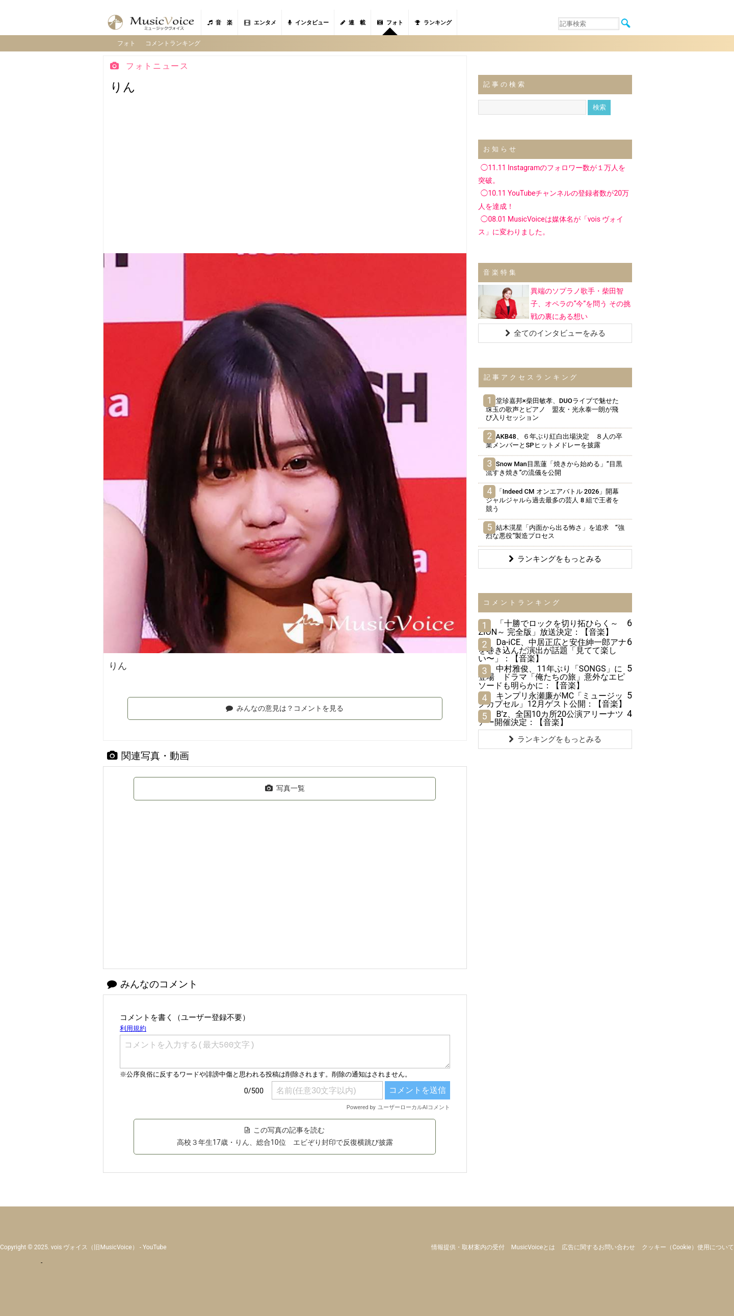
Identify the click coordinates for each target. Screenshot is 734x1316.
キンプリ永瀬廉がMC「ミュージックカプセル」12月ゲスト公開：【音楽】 (552, 699)
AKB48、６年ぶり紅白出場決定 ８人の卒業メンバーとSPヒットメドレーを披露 (554, 440)
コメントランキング (173, 42)
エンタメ (260, 22)
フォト (390, 22)
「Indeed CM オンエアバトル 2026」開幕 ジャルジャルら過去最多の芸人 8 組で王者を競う (555, 499)
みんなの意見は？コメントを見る (285, 707)
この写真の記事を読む (284, 1135)
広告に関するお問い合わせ (598, 1246)
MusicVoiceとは (533, 1246)
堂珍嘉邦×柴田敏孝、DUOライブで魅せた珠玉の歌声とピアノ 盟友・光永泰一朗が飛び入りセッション (552, 408)
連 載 (352, 22)
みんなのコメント (152, 983)
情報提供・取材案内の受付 (468, 1246)
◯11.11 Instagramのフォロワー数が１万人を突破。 (551, 173)
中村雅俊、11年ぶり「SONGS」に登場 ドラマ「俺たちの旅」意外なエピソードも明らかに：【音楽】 (551, 676)
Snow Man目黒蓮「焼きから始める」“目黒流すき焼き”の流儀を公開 (554, 468)
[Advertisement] (285, 176)
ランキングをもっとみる (555, 558)
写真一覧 (285, 788)
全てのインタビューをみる (555, 332)
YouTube (155, 1246)
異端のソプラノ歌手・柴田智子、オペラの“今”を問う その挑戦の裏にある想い (580, 303)
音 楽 (219, 22)
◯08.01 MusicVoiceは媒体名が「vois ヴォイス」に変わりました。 (550, 224)
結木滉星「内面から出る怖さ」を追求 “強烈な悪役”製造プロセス (555, 531)
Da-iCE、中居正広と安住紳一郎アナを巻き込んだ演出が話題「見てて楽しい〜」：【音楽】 (552, 650)
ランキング (433, 22)
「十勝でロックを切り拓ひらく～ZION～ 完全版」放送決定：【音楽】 (548, 627)
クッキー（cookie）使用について (688, 1246)
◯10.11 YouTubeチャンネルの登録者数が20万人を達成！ (553, 199)
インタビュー (308, 22)
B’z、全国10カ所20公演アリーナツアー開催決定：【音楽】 (550, 718)
